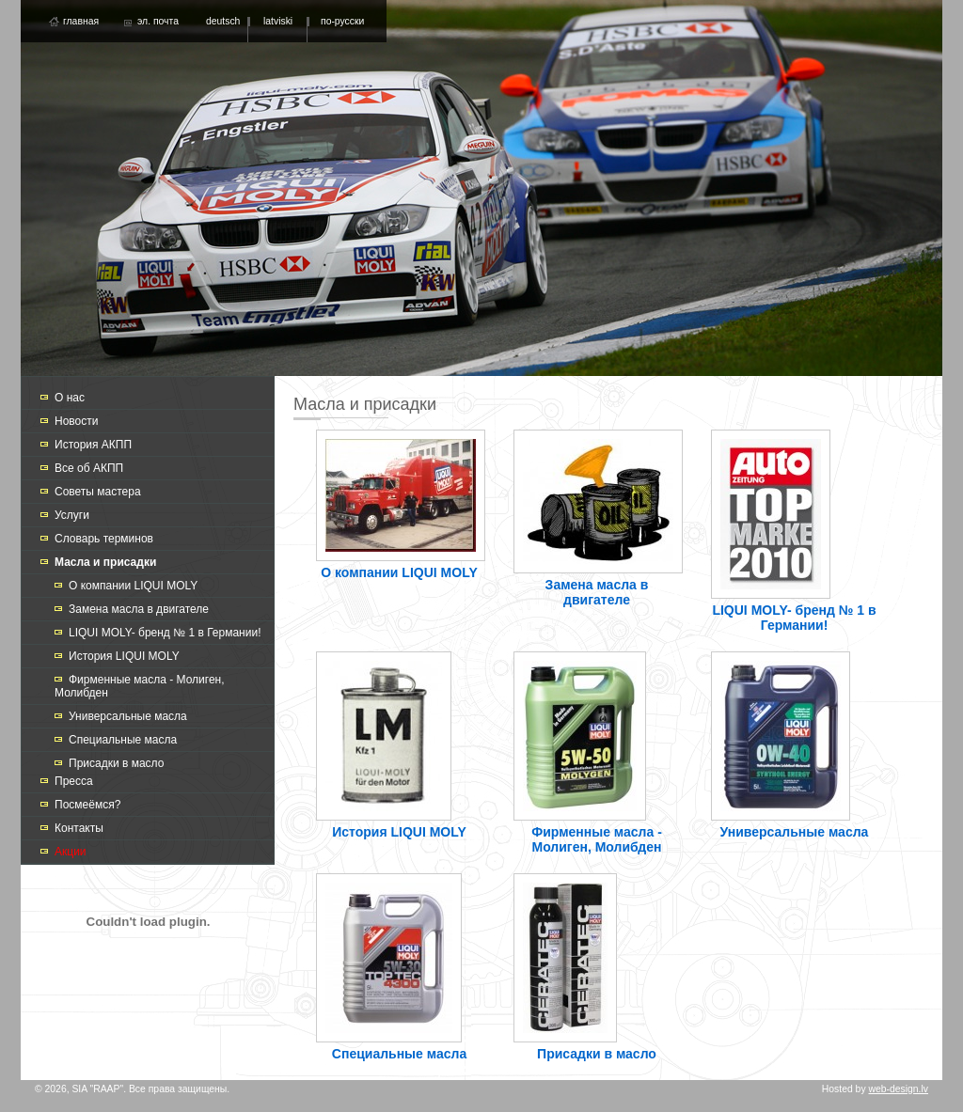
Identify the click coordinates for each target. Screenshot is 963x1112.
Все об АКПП (89, 468)
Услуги (72, 515)
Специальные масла (123, 739)
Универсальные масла (128, 716)
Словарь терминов (104, 538)
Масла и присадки (105, 562)
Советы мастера (98, 491)
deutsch (223, 21)
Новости (76, 421)
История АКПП (93, 444)
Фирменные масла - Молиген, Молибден (596, 839)
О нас (70, 397)
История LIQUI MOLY (124, 656)
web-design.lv (898, 1089)
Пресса (74, 781)
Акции (71, 851)
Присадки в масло (116, 763)
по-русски (342, 21)
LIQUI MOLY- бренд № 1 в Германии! (164, 632)
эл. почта (158, 21)
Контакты (79, 828)
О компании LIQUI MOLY (133, 585)
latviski (277, 21)
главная (81, 21)
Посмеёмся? (87, 804)
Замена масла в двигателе (139, 609)
